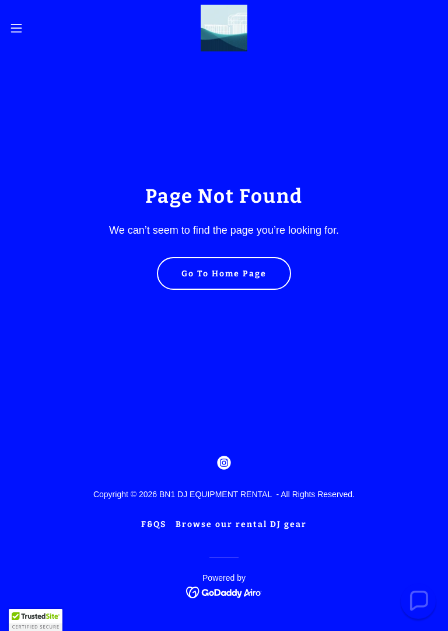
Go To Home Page (224, 274)
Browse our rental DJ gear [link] (241, 524)
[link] (224, 28)
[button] (38, 28)
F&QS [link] (153, 524)
